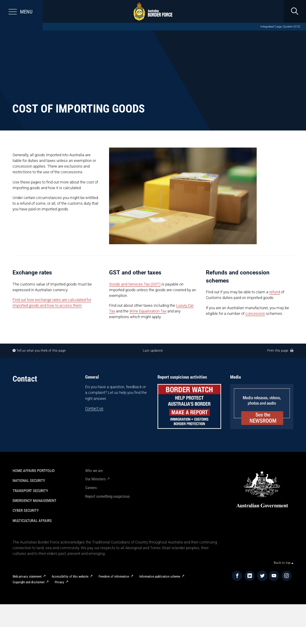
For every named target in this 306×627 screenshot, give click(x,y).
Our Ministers (95, 479)
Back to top (283, 563)
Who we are (94, 470)
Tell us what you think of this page (41, 350)
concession (255, 313)
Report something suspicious (107, 496)
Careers (91, 487)
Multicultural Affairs (32, 520)
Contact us (94, 408)
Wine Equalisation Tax (147, 311)
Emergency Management (34, 500)
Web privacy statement (27, 576)
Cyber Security (26, 510)
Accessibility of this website (70, 576)
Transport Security (30, 490)
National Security (29, 480)
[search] (294, 11)
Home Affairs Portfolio (34, 470)
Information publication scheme (159, 576)
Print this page (280, 350)
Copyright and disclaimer (29, 582)
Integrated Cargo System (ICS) (280, 26)
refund (274, 292)
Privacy (59, 582)
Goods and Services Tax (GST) (134, 284)
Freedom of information (114, 576)
